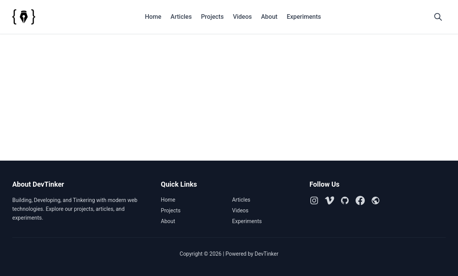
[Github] (344, 200)
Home (153, 16)
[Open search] (438, 17)
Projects (212, 16)
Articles (181, 16)
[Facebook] (360, 200)
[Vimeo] (329, 200)
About (269, 16)
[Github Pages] (375, 200)
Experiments (304, 16)
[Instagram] (314, 200)
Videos (242, 16)
